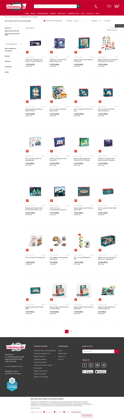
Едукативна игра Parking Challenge (83, 60)
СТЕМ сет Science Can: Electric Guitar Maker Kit (34, 60)
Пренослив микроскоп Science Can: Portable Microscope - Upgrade (82, 160)
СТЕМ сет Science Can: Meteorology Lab (58, 60)
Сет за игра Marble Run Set (82, 258)
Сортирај (69, 20)
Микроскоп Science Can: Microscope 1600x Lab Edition (34, 209)
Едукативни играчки (12, 34)
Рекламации (38, 368)
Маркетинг (59, 412)
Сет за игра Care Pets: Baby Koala (58, 110)
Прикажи (94, 20)
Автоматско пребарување (54, 20)
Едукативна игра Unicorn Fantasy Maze (59, 307)
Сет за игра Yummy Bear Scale (107, 208)
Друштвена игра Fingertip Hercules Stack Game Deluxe (108, 61)
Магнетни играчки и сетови (54, 304)
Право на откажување (41, 377)
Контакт (61, 359)
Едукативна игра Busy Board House (33, 110)
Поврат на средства (40, 371)
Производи (17, 17)
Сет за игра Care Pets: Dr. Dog (83, 110)
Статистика (49, 412)
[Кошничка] (116, 5)
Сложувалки (54, 255)
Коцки (8, 28)
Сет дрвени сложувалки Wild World (59, 258)
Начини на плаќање (40, 359)
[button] (13, 56)
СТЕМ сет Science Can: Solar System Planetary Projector (106, 160)
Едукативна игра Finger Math (34, 307)
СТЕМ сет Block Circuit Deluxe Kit (58, 159)
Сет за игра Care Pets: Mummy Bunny (106, 110)
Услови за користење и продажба (45, 350)
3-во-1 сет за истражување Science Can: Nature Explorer (58, 209)
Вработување (62, 353)
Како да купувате (39, 356)
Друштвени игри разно (103, 57)
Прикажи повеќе (35, 408)
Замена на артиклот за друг (43, 365)
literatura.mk (8, 17)
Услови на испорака (40, 362)
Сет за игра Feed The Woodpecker (33, 159)
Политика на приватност (42, 353)
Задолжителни (38, 412)
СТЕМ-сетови (29, 57)
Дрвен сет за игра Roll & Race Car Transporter (107, 258)
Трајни (67, 412)
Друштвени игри (12, 31)
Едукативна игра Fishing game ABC (83, 208)
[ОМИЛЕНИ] (108, 5)
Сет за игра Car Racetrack (35, 257)
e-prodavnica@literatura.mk (14, 366)
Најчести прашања (40, 374)
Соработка (61, 356)
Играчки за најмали (54, 106)
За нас (60, 350)
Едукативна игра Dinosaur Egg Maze (84, 307)
